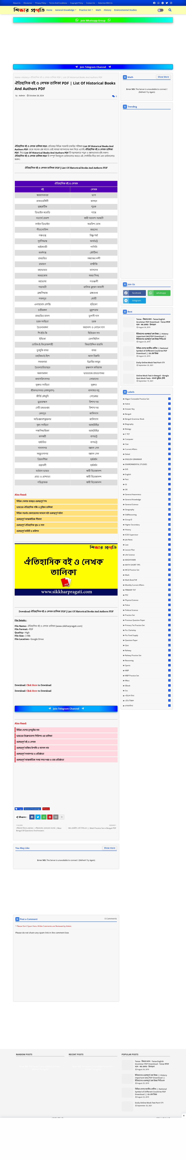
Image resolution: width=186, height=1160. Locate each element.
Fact (148, 479)
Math (98, 10)
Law (148, 544)
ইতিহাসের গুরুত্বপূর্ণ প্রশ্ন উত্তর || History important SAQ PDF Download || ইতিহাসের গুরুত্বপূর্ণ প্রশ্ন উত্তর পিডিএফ (152, 336)
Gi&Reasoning (148, 514)
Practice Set (85, 10)
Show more (109, 848)
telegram (136, 300)
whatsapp (161, 293)
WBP (148, 670)
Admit (148, 403)
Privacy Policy (41, 3)
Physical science (148, 600)
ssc (148, 690)
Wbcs (148, 680)
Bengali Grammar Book (148, 419)
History (107, 10)
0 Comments (111, 918)
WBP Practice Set (148, 675)
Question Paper (148, 640)
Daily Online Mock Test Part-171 (150, 362)
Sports (148, 665)
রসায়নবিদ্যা (148, 705)
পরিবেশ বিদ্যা (148, 695)
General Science (148, 504)
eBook (148, 685)
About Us (17, 3)
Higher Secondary (148, 524)
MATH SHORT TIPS (148, 564)
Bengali (148, 414)
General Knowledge (64, 10)
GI (148, 484)
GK (148, 489)
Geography (148, 509)
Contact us (90, 3)
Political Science (148, 610)
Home (49, 10)
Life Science (148, 554)
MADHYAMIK (148, 559)
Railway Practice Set (148, 655)
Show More (163, 76)
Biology (148, 429)
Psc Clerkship (148, 630)
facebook (136, 293)
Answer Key (148, 409)
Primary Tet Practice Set (148, 625)
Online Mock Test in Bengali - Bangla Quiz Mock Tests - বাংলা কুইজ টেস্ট (152, 376)
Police (148, 605)
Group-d (148, 519)
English (148, 474)
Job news (148, 539)
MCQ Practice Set (148, 570)
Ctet (148, 444)
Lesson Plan (148, 549)
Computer (148, 439)
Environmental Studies (125, 10)
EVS (148, 469)
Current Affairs (148, 449)
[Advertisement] (93, 43)
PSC (148, 595)
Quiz (148, 645)
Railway (148, 650)
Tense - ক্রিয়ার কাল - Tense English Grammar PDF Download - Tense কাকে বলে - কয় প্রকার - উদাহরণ (153, 322)
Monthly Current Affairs (148, 585)
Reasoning (148, 660)
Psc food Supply (148, 635)
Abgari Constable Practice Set (148, 399)
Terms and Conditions (58, 3)
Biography (148, 424)
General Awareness (148, 494)
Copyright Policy (77, 3)
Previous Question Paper (148, 620)
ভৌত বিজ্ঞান (148, 700)
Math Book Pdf (148, 580)
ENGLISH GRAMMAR (148, 459)
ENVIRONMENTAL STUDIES (148, 464)
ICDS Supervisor (148, 534)
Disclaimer (28, 3)
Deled (148, 454)
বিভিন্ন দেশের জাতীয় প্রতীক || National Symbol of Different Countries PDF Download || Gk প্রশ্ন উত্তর (152, 351)
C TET (148, 434)
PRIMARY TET (148, 590)
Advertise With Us (105, 3)
